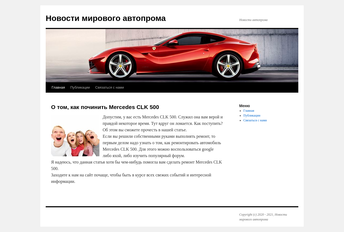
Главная (58, 87)
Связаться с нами (109, 87)
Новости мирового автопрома (106, 18)
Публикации (80, 87)
